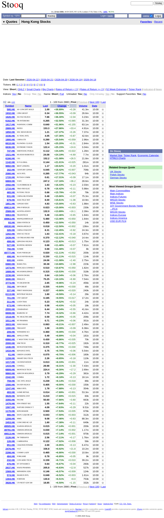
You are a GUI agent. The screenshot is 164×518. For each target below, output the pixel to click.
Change (62, 105)
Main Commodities (120, 190)
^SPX (105, 12)
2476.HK (10, 448)
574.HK (11, 475)
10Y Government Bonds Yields (126, 206)
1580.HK (10, 384)
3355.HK (10, 399)
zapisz (146, 16)
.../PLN (113, 209)
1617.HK (10, 124)
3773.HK (10, 283)
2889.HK (10, 128)
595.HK (11, 109)
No (85, 94)
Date (94, 105)
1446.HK (10, 347)
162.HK (11, 169)
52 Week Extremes (116, 89)
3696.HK (10, 279)
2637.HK (10, 467)
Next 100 (94, 102)
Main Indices (117, 193)
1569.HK (10, 471)
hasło (110, 16)
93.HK (11, 222)
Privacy (86, 504)
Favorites (146, 21)
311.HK (11, 301)
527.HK (11, 245)
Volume (83, 105)
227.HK (11, 290)
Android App (108, 504)
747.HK (11, 151)
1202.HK (10, 234)
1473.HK (10, 267)
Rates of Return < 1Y (67, 89)
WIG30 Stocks (118, 212)
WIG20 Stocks (118, 199)
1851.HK (10, 203)
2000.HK (10, 343)
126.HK (11, 441)
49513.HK (9, 433)
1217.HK (10, 362)
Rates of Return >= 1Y (92, 89)
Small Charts (33, 89)
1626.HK (10, 117)
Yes (14, 94)
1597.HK (10, 407)
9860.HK (10, 373)
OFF (13, 102)
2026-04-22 (32, 79)
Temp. (129, 504)
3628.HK (10, 396)
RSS (53, 504)
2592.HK (10, 184)
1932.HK (10, 113)
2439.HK (10, 237)
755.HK (11, 286)
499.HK (11, 241)
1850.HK (10, 132)
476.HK (11, 464)
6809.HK (10, 369)
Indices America (118, 218)
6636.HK (10, 147)
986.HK (11, 415)
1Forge (139, 509)
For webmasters (45, 504)
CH (124, 504)
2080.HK (10, 173)
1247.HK (10, 388)
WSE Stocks (117, 202)
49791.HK (9, 430)
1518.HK (10, 316)
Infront (5, 509)
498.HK (11, 256)
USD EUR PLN (118, 221)
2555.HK (10, 309)
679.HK (11, 200)
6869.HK (10, 181)
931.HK (11, 196)
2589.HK (10, 211)
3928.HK (10, 482)
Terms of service (75, 504)
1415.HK (10, 365)
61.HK (11, 354)
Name (28, 105)
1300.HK (10, 328)
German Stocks (118, 177)
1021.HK (10, 154)
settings (92, 504)
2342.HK (10, 377)
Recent (158, 21)
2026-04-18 (90, 79)
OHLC (21, 89)
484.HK (11, 456)
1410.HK (10, 350)
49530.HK (9, 226)
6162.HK (10, 120)
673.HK (11, 305)
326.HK (11, 230)
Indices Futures (118, 196)
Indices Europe (118, 215)
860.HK (11, 335)
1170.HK (10, 411)
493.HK (11, 392)
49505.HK (9, 426)
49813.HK (9, 207)
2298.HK (10, 452)
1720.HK (10, 177)
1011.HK (10, 320)
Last (103, 102)
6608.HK (10, 313)
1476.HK (10, 403)
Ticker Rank (134, 89)
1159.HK (10, 358)
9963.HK (10, 215)
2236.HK (10, 275)
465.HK (11, 192)
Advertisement (62, 504)
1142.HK (10, 162)
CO (121, 504)
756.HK (11, 249)
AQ (4, 102)
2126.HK (10, 437)
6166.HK (10, 158)
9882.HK (10, 166)
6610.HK (10, 143)
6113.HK (10, 294)
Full (62, 94)
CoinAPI (108, 509)
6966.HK (10, 339)
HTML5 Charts (118, 158)
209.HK (11, 332)
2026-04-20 (61, 79)
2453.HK (10, 422)
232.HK (11, 460)
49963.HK (9, 218)
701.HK (11, 298)
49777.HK (9, 252)
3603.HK (10, 324)
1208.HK (10, 418)
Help (35, 504)
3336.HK (10, 135)
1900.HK (10, 139)
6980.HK (10, 264)
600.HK (11, 260)
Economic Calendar (148, 155)
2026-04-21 (47, 79)
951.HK (11, 445)
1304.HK (10, 479)
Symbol (9, 105)
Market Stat (116, 155)
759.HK (11, 381)
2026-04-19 (75, 79)
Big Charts (48, 89)
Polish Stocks (117, 174)
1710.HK (10, 188)
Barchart (78, 509)
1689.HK (10, 271)
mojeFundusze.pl (71, 511)
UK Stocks (115, 171)
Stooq (99, 504)
